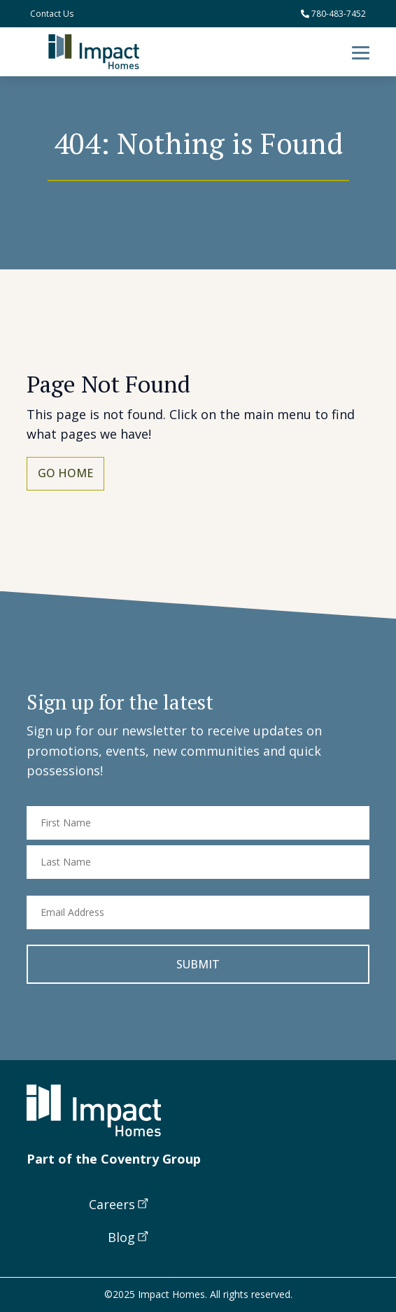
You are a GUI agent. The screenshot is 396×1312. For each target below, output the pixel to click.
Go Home (65, 473)
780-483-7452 (333, 14)
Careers (112, 1204)
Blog (121, 1237)
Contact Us (51, 14)
